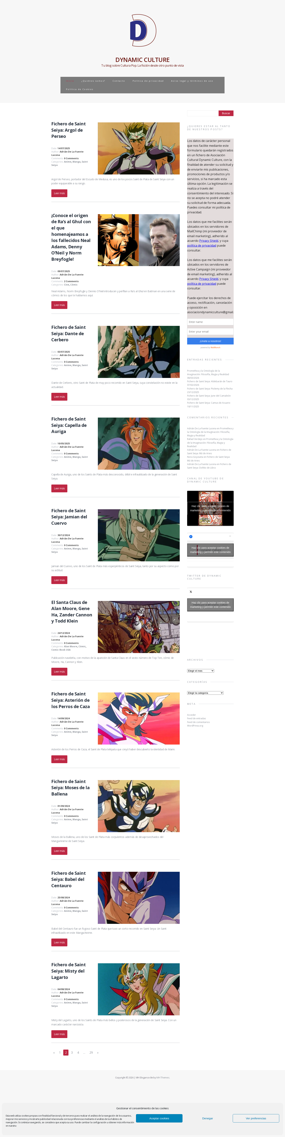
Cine (66, 284)
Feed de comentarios (198, 722)
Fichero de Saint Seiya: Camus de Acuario (208, 402)
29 (91, 1053)
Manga (77, 161)
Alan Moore (70, 646)
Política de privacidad (148, 80)
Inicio (70, 80)
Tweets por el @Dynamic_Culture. (210, 604)
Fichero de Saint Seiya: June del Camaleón (209, 395)
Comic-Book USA (61, 649)
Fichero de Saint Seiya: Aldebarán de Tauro (209, 381)
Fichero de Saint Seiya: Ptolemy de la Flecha (210, 388)
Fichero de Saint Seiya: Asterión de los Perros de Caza (70, 700)
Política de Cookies (79, 89)
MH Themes (162, 1077)
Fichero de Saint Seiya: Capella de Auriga (69, 425)
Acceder (191, 714)
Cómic (74, 284)
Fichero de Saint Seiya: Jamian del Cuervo (69, 516)
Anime (67, 161)
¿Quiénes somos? (93, 80)
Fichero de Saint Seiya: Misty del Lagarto (68, 970)
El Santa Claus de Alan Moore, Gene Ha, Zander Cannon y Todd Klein (71, 611)
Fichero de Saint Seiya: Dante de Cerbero (68, 333)
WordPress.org (195, 725)
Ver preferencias (256, 1118)
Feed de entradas (196, 718)
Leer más (59, 193)
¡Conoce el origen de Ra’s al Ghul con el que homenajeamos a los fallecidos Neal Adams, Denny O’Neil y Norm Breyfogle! (71, 237)
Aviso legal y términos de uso (192, 80)
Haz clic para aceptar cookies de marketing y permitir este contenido (210, 508)
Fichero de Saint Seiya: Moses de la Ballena (70, 787)
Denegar (207, 1118)
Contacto (119, 80)
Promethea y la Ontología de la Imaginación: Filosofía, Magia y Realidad (210, 432)
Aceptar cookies (159, 1118)
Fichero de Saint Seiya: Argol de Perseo (68, 130)
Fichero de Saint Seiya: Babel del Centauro (68, 879)
